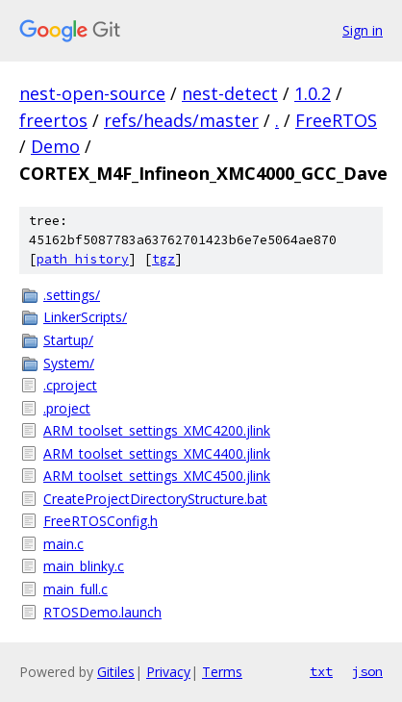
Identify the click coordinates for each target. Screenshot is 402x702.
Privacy (168, 672)
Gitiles (116, 672)
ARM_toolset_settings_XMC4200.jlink (156, 430)
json (367, 671)
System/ (68, 363)
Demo (55, 146)
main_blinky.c (83, 566)
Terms (222, 672)
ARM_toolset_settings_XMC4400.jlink (156, 453)
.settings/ (71, 295)
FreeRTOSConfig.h (100, 521)
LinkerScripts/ (85, 317)
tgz (163, 259)
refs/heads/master (181, 120)
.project (66, 408)
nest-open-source (92, 93)
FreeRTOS (336, 120)
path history (83, 259)
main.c (63, 544)
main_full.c (75, 589)
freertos (53, 120)
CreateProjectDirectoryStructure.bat (155, 498)
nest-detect (230, 93)
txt (321, 671)
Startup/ (68, 340)
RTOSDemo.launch (102, 612)
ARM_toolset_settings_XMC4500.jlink (156, 475)
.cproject (70, 385)
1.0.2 (312, 93)
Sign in (362, 30)
